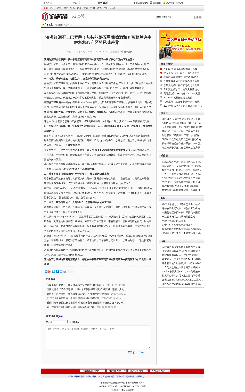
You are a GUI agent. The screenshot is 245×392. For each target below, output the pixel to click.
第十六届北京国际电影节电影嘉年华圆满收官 (70, 307)
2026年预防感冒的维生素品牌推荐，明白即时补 (189, 105)
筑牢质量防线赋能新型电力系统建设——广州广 (187, 190)
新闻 (46, 8)
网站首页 (59, 24)
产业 (59, 8)
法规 (99, 8)
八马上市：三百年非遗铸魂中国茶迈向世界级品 (189, 101)
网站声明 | (120, 376)
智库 (72, 8)
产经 (52, 8)
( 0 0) (60, 316)
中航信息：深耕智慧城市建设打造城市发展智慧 (187, 182)
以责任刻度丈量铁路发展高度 (177, 224)
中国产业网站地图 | (76, 376)
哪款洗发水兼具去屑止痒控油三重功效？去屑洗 (187, 131)
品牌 (112, 8)
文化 (106, 8)
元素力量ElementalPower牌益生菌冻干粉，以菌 (187, 279)
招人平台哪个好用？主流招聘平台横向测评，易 (187, 275)
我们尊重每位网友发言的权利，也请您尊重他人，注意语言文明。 (98, 337)
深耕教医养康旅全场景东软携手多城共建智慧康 (187, 247)
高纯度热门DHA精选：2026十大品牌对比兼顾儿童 (190, 93)
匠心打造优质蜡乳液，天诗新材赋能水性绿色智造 (73, 298)
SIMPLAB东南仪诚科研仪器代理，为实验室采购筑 (188, 123)
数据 (92, 8)
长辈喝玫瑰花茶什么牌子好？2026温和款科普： (187, 143)
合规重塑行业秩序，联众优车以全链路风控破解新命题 (75, 285)
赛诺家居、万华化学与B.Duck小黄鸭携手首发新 (187, 259)
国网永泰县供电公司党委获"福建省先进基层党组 (187, 139)
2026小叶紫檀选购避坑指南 (178, 97)
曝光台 (164, 113)
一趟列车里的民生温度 (174, 220)
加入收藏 (170, 3)
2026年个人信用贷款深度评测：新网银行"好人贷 (187, 119)
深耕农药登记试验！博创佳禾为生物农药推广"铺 (187, 208)
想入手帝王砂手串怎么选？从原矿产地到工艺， (189, 73)
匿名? (76, 322)
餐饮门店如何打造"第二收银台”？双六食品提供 (188, 77)
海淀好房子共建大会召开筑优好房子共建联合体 (187, 147)
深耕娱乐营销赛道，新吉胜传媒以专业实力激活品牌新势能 (78, 293)
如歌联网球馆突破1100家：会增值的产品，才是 (187, 135)
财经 (66, 8)
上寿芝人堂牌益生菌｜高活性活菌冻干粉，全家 (187, 267)
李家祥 (124, 390)
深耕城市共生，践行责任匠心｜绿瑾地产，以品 (187, 165)
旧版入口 (180, 3)
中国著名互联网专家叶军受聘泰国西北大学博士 (187, 212)
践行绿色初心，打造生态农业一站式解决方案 (186, 204)
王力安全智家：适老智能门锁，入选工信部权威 (187, 174)
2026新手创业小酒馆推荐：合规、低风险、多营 (189, 69)
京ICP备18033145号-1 (109, 386)
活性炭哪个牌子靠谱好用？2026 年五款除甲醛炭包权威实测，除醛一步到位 (86, 289)
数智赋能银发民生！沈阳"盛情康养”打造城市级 (186, 255)
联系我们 (140, 376)
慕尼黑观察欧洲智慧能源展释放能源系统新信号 (187, 228)
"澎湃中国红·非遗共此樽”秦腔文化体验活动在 (186, 178)
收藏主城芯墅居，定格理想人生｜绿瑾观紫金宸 (187, 161)
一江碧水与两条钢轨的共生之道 (178, 216)
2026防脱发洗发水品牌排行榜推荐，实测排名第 (187, 186)
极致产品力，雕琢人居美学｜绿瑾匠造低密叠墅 (187, 169)
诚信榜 (164, 155)
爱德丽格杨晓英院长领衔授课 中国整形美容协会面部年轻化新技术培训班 (85, 302)
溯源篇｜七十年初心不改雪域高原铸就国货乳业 (187, 233)
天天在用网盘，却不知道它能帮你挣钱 (182, 127)
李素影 (131, 390)
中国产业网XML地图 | (96, 376)
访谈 (79, 8)
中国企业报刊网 (141, 3)
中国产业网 (126, 51)
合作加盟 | (110, 376)
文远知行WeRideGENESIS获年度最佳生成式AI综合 (189, 283)
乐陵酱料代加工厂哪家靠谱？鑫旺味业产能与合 (189, 81)
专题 (86, 8)
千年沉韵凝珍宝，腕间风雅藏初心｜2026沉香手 (189, 89)
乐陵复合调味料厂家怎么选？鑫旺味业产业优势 (189, 85)
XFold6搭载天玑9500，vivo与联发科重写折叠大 (187, 271)
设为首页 (157, 3)
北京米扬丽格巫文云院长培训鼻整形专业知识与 (187, 251)
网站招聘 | (130, 376)
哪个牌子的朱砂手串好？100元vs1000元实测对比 (188, 263)
